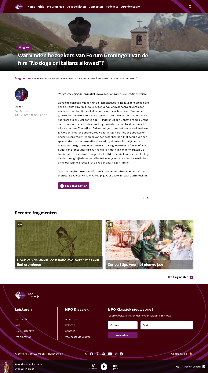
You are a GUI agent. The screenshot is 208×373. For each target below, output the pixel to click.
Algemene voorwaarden (30, 353)
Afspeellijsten (76, 7)
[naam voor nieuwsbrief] (123, 325)
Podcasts (112, 7)
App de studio (130, 7)
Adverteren (72, 319)
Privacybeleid (54, 353)
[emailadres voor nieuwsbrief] (167, 325)
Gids (41, 7)
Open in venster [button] (194, 366)
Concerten (96, 7)
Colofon (70, 325)
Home (31, 7)
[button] (93, 367)
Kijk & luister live (24, 331)
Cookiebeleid (179, 354)
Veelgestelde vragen (78, 337)
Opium (19, 106)
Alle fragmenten (180, 277)
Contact (70, 331)
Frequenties (22, 319)
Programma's (55, 7)
